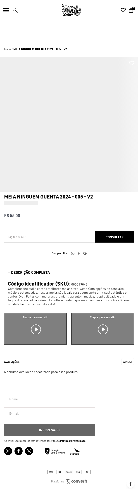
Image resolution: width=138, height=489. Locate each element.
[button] (130, 484)
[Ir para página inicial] (7, 49)
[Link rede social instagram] (8, 451)
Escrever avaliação (127, 361)
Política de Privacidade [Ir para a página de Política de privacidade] (73, 440)
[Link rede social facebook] (18, 451)
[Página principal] (71, 10)
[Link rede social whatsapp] (29, 451)
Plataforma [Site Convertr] (69, 481)
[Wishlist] (123, 10)
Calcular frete (114, 237)
